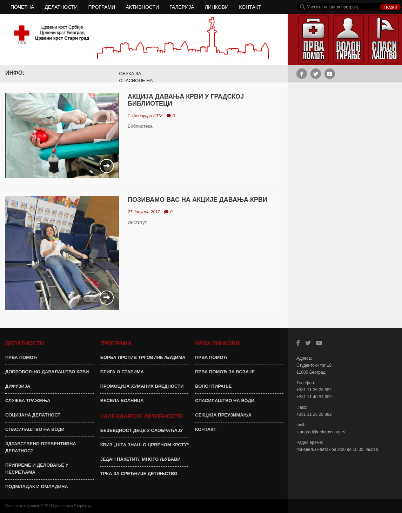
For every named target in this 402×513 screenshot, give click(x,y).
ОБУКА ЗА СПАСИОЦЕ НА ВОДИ (136, 80)
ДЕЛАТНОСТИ (61, 7)
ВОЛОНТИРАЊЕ (213, 386)
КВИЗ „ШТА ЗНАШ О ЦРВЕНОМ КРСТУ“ (144, 444)
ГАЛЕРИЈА (181, 7)
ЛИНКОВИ (217, 7)
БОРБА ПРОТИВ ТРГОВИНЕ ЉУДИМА (143, 357)
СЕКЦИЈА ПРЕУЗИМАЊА (223, 415)
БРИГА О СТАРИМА (122, 371)
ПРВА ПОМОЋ (21, 357)
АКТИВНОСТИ (142, 7)
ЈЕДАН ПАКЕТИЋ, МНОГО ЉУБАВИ (140, 459)
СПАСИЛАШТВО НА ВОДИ (35, 429)
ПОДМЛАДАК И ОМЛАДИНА (36, 486)
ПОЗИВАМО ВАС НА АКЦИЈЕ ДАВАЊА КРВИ (197, 199)
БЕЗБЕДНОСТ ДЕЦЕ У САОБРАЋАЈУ (141, 430)
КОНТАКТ (250, 7)
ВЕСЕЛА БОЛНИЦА (122, 400)
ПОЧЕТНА (22, 7)
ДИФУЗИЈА (17, 386)
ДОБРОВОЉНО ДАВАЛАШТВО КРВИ (47, 371)
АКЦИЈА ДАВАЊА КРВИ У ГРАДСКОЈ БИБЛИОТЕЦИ (186, 100)
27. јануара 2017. (144, 211)
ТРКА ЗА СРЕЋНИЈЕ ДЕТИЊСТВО (138, 473)
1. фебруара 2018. (146, 115)
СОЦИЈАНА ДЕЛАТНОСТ (32, 415)
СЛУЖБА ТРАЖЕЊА (27, 400)
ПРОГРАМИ (101, 7)
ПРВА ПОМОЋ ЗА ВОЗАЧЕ (225, 371)
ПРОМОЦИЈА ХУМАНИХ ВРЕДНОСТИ (142, 386)
